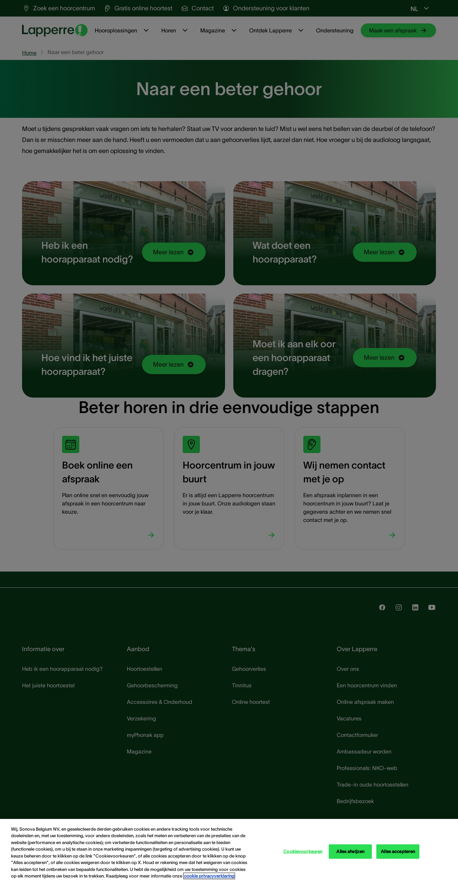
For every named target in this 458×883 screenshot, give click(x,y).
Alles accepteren (398, 851)
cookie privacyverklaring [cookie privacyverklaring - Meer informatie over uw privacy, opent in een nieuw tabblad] (209, 876)
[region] (229, 851)
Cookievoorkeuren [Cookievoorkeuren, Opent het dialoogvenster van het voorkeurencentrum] (302, 851)
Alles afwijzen (350, 851)
